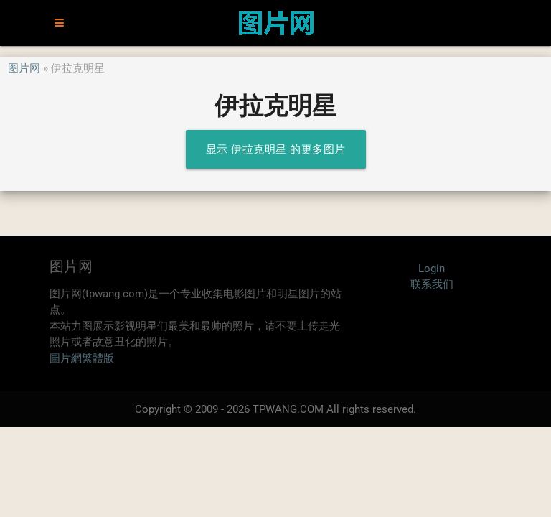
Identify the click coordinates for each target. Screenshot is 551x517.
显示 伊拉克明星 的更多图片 (276, 149)
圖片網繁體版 (82, 358)
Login (431, 268)
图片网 (24, 68)
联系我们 (431, 284)
